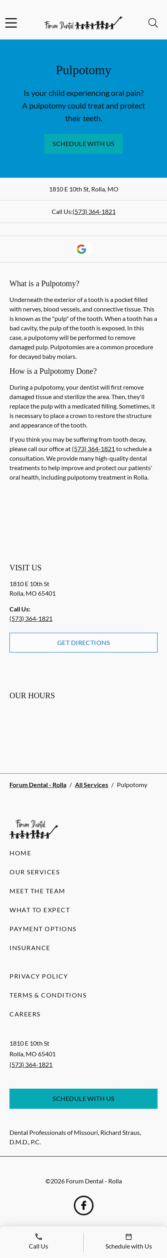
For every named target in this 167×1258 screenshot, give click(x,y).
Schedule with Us (83, 143)
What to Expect (39, 909)
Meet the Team (37, 890)
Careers (25, 1014)
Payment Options (43, 928)
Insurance (30, 947)
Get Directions (83, 642)
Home (20, 853)
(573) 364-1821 (94, 211)
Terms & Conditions (47, 995)
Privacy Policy (38, 976)
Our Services (34, 872)
